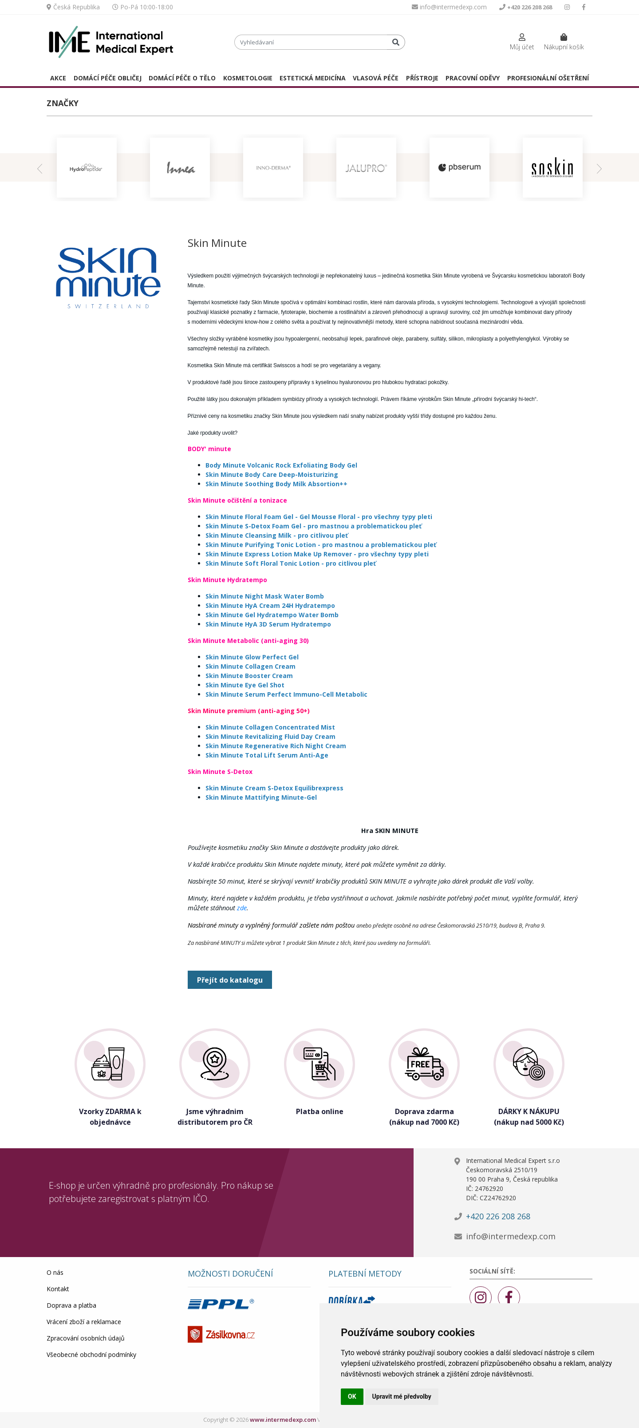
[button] (522, 42)
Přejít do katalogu (230, 980)
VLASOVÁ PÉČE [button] (375, 78)
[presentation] (39, 167)
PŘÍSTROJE (422, 78)
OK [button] (352, 1396)
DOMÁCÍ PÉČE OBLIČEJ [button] (108, 78)
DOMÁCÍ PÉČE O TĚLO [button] (182, 78)
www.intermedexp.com (283, 1420)
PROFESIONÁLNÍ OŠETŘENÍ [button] (548, 78)
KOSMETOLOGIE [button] (247, 78)
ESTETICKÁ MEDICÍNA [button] (313, 78)
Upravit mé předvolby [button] (401, 1396)
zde (242, 907)
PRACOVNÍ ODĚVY (473, 78)
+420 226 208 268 (498, 1216)
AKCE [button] (58, 78)
